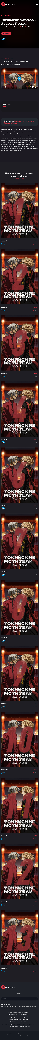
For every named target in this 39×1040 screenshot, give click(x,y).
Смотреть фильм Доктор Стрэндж (11, 1024)
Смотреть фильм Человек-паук (18, 1021)
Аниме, (3, 27)
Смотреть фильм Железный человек (18, 1012)
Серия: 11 (4, 836)
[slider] (11, 87)
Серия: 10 (4, 770)
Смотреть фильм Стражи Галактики (18, 1014)
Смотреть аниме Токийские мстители (19, 1026)
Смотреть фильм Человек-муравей (18, 1017)
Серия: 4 (4, 439)
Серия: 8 (4, 637)
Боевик (16, 27)
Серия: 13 (4, 968)
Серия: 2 (4, 307)
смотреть (6, 33)
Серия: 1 (4, 241)
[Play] (3, 87)
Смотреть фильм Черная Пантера (18, 1019)
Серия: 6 (4, 505)
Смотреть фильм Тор (28, 1024)
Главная (19, 994)
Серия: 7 (4, 571)
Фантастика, (10, 27)
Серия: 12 (4, 902)
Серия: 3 (4, 373)
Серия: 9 (4, 703)
